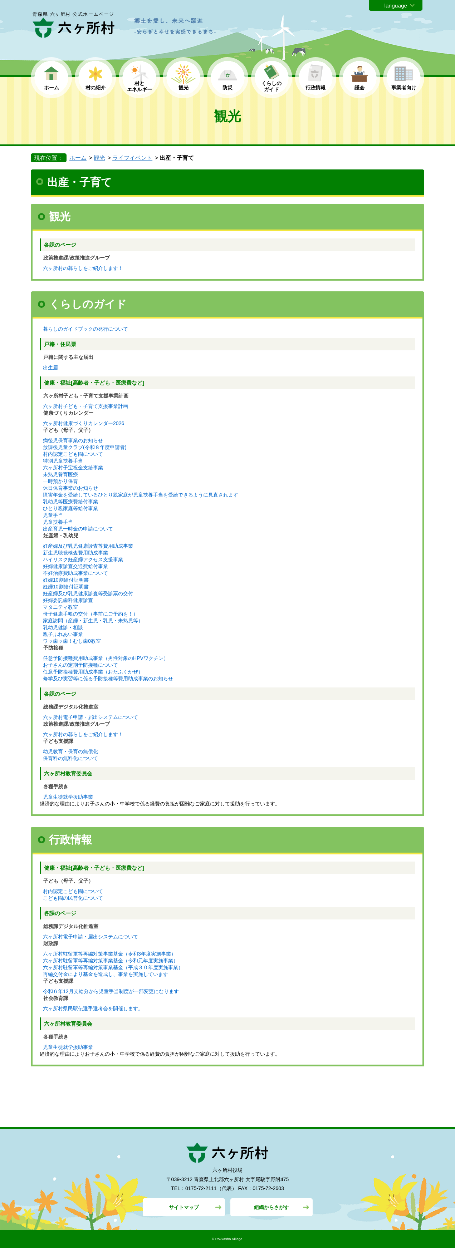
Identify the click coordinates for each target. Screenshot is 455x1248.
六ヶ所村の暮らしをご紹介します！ (83, 268)
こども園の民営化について (73, 898)
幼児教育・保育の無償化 (70, 751)
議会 (359, 87)
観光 (183, 87)
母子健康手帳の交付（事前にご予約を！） (90, 614)
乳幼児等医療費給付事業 (70, 501)
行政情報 (315, 87)
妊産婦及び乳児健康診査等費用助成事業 (88, 546)
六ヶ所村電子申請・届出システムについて (90, 717)
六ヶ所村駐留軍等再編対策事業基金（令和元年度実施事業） (110, 960)
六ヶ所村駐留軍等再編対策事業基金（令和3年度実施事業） (109, 954)
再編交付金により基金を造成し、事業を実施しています (105, 974)
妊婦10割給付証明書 (66, 580)
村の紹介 (95, 87)
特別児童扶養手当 (63, 461)
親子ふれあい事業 (63, 634)
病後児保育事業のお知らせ (73, 440)
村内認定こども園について (73, 454)
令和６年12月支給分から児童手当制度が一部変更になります (111, 991)
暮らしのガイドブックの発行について (85, 329)
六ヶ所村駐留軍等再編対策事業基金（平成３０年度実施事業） (113, 967)
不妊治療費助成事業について (75, 573)
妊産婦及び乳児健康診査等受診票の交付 (88, 593)
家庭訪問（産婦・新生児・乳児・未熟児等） (93, 620)
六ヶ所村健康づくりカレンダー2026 (83, 423)
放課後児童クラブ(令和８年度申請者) (84, 447)
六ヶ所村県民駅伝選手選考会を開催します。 (93, 1008)
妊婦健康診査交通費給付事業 (75, 566)
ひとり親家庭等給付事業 (70, 508)
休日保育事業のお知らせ (70, 488)
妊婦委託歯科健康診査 (68, 600)
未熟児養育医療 (60, 474)
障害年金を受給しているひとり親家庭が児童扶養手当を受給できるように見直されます (140, 495)
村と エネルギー (139, 86)
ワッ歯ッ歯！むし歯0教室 (72, 641)
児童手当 (53, 515)
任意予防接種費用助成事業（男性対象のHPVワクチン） (105, 658)
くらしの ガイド (271, 86)
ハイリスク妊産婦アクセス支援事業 (83, 559)
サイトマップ (184, 1207)
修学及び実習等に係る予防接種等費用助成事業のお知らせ (108, 678)
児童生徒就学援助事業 (68, 797)
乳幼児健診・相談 (63, 627)
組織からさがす (271, 1207)
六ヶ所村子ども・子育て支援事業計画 (85, 406)
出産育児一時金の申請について (78, 529)
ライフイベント (132, 158)
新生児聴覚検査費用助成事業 (75, 553)
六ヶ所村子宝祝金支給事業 (73, 467)
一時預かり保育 (60, 481)
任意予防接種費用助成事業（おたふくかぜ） (93, 672)
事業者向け (403, 87)
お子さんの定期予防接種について (80, 665)
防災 (227, 87)
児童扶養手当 (58, 522)
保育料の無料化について (70, 758)
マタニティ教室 (60, 607)
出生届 (50, 367)
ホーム (51, 87)
